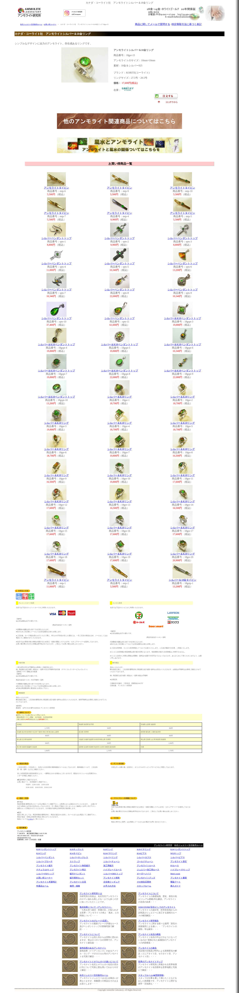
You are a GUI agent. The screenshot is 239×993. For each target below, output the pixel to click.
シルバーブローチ (44, 861)
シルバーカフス (144, 857)
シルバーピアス (177, 857)
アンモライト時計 (78, 869)
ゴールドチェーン (145, 861)
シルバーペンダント (45, 857)
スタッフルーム (144, 886)
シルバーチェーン (111, 861)
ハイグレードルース (112, 869)
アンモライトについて (148, 893)
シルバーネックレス (79, 857)
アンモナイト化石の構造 (149, 934)
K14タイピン (75, 853)
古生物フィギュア (111, 882)
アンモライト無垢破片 (80, 865)
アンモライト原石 (178, 861)
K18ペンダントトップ (46, 849)
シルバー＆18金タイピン (182, 580)
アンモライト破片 (44, 865)
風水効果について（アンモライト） (96, 907)
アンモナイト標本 (111, 878)
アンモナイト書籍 (178, 878)
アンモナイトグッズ (146, 878)
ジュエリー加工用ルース (148, 869)
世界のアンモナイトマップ (150, 961)
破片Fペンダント (77, 874)
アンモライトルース (146, 865)
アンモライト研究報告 (148, 921)
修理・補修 (75, 886)
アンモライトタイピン (56, 187)
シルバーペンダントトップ (56, 238)
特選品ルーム (42, 886)
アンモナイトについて (90, 934)
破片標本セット (77, 878)
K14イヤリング (110, 853)
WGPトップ (175, 853)
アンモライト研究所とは (91, 893)
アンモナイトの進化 (147, 948)
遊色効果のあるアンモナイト (93, 948)
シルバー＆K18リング (119, 396)
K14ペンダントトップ (180, 849)
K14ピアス (141, 853)
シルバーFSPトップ (45, 874)
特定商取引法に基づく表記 (187, 24)
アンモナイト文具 (78, 882)
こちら (30, 819)
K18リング (108, 849)
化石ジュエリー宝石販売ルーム (31, 24)
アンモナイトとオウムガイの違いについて (99, 961)
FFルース (174, 865)
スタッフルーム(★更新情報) (151, 975)
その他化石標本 (144, 882)
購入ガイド (175, 886)
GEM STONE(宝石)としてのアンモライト (156, 907)
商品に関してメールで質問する (152, 24)
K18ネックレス (76, 849)
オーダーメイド (144, 874)
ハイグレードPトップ (180, 869)
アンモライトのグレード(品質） (94, 921)
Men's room (175, 874)
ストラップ (75, 861)
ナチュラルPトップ (45, 869)
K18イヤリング (143, 849)
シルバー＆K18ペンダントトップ (182, 318)
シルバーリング (110, 857)
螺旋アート (175, 882)
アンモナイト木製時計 (46, 882)
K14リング (41, 853)
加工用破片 (108, 865)
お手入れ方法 (109, 886)
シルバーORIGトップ (113, 874)
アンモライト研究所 (163, 845)
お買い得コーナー (50, 24)
